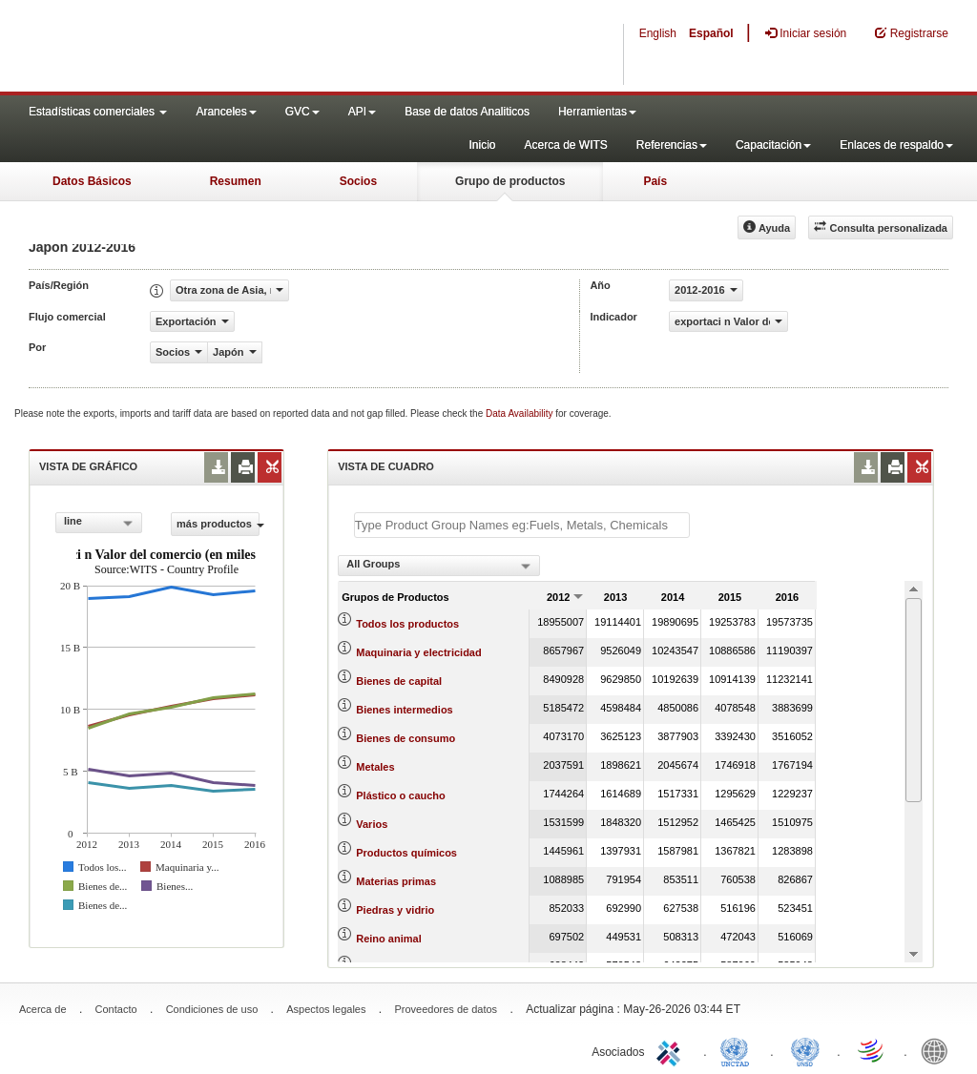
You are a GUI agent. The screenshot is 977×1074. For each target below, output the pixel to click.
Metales (375, 767)
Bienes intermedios (404, 709)
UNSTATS (805, 1050)
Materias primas (396, 881)
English (657, 33)
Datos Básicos (92, 181)
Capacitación (773, 145)
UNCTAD (738, 1050)
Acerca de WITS (565, 145)
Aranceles (226, 111)
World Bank (939, 1050)
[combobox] (98, 522)
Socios (358, 181)
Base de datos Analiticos (467, 111)
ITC (672, 1050)
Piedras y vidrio (395, 910)
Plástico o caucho (401, 795)
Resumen (235, 181)
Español (711, 33)
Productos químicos (406, 852)
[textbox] (522, 525)
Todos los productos (407, 624)
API (362, 111)
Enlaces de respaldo (896, 145)
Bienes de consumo (405, 738)
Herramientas (597, 111)
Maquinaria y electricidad (418, 652)
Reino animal (388, 938)
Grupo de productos (510, 181)
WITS (191, 47)
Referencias (671, 145)
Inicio (481, 145)
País (655, 181)
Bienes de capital (399, 681)
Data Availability (520, 413)
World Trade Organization (872, 1050)
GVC (302, 111)
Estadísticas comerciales (98, 111)
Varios (371, 824)
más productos (218, 523)
